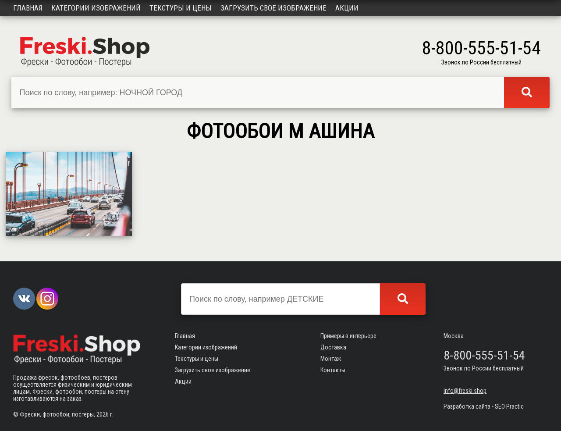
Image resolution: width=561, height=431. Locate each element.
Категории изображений (96, 8)
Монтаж (330, 358)
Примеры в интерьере (348, 335)
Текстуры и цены (180, 8)
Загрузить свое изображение (273, 8)
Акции (347, 8)
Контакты (332, 370)
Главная (28, 8)
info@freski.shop (465, 390)
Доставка (333, 347)
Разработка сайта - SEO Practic (484, 406)
